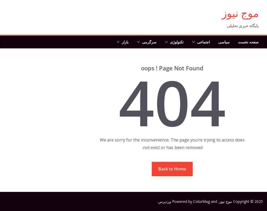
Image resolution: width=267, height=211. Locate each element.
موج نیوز (240, 13)
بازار (125, 41)
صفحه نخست (248, 41)
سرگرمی (149, 41)
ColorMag (201, 201)
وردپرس (164, 201)
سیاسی (224, 41)
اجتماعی (203, 41)
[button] (194, 42)
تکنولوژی (177, 41)
